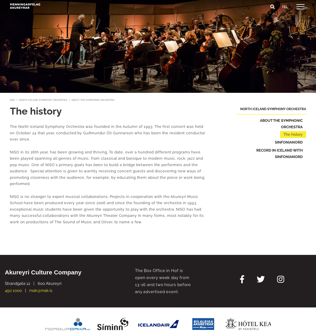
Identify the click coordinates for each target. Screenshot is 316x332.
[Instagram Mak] (280, 279)
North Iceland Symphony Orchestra (43, 100)
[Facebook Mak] (242, 279)
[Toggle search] (272, 16)
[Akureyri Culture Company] (37, 14)
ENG (12, 100)
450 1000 (13, 290)
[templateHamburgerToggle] (300, 16)
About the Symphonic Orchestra (92, 100)
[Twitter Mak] (261, 279)
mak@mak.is (40, 290)
